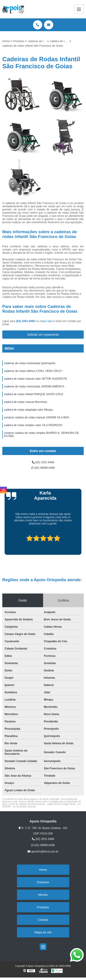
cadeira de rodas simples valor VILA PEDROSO (33, 425)
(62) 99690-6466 (43, 467)
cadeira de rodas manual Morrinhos (25, 402)
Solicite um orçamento (43, 334)
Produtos (43, 907)
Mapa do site (42, 932)
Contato (43, 919)
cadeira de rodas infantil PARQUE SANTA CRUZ (33, 394)
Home (43, 869)
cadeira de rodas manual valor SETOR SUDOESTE (35, 378)
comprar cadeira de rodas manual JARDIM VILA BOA (36, 417)
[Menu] (79, 9)
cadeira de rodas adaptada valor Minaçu (28, 409)
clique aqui (46, 321)
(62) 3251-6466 (26, 321)
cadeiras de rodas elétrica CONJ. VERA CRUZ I (33, 371)
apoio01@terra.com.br (43, 851)
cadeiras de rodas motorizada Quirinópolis (29, 363)
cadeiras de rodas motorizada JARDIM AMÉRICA (34, 386)
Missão (43, 894)
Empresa (43, 882)
